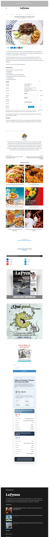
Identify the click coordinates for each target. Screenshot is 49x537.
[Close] (40, 81)
